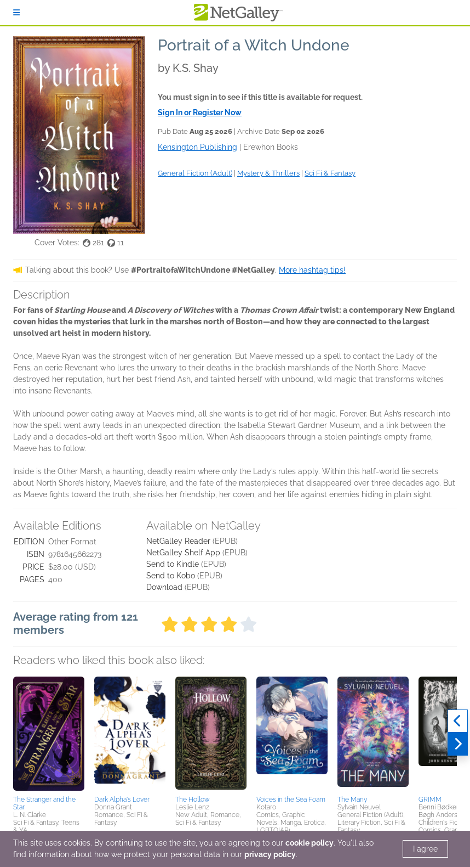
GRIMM (430, 799)
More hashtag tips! (312, 270)
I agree (425, 849)
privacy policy (270, 854)
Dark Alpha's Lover (122, 799)
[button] (48, 734)
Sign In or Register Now (200, 112)
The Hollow (192, 799)
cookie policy (309, 842)
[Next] (458, 744)
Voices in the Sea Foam (290, 799)
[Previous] (458, 721)
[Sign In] (16, 13)
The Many (352, 799)
